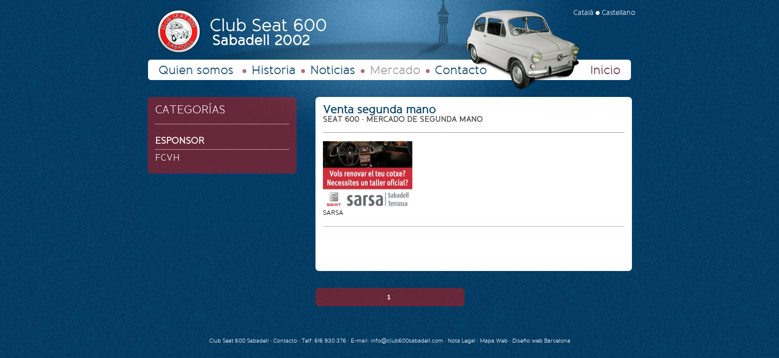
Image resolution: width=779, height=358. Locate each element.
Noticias (332, 70)
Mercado (395, 70)
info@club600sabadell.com (407, 341)
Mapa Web (494, 341)
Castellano (618, 12)
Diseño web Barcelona (541, 341)
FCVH (167, 157)
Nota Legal (462, 341)
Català (583, 12)
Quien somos (196, 70)
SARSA (333, 212)
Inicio (605, 70)
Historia (273, 70)
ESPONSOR (180, 140)
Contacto (461, 70)
